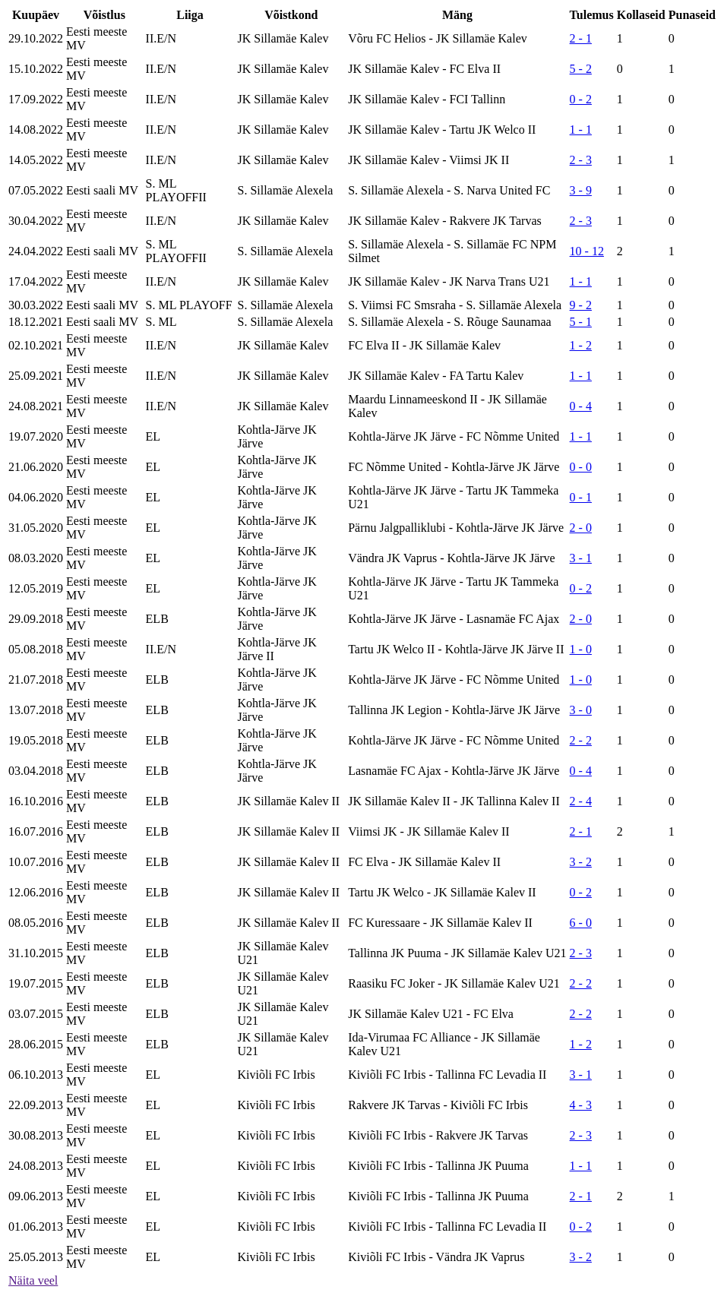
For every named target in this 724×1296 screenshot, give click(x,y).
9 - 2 (581, 305)
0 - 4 (581, 406)
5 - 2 (581, 68)
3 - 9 (581, 190)
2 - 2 (581, 740)
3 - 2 (581, 861)
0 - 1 (581, 497)
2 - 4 (581, 801)
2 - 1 (581, 38)
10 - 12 (587, 251)
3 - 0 (581, 709)
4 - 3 (581, 1104)
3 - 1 (581, 558)
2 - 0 (581, 527)
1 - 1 (581, 129)
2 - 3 (581, 159)
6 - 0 (581, 922)
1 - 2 (581, 345)
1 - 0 (581, 649)
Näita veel (33, 1280)
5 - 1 (581, 321)
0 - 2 (581, 99)
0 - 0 (581, 466)
